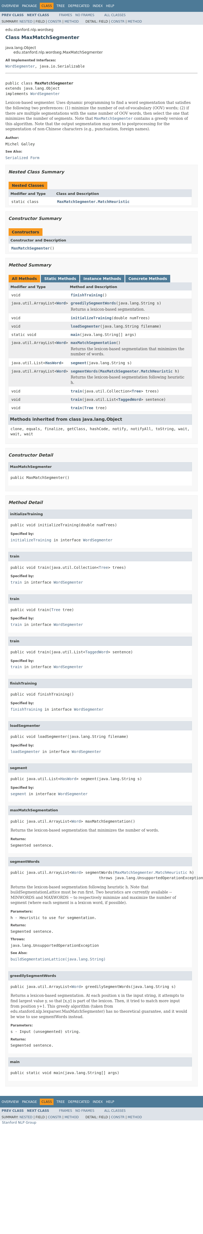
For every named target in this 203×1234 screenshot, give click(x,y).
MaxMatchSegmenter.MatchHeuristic (93, 201)
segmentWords (84, 371)
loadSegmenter (85, 326)
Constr (54, 21)
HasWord (53, 363)
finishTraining (86, 295)
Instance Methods (102, 278)
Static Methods (60, 278)
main (75, 334)
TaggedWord (129, 399)
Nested (25, 21)
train (76, 391)
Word (61, 303)
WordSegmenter (20, 66)
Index (98, 6)
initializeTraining (91, 318)
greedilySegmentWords (93, 303)
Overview (10, 6)
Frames (65, 15)
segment (79, 363)
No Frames (84, 15)
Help (110, 6)
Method (72, 21)
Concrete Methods (148, 278)
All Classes (115, 15)
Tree (60, 6)
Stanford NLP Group (19, 1122)
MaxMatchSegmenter (30, 248)
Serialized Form (22, 158)
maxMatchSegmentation (93, 343)
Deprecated (79, 6)
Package (29, 6)
